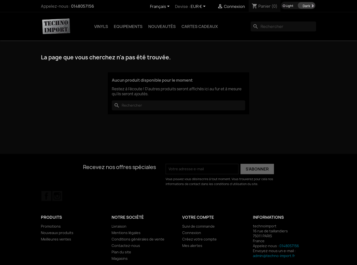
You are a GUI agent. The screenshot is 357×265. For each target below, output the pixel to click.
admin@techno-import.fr (274, 255)
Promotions (51, 226)
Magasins (120, 258)
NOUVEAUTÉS (162, 26)
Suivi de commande (198, 226)
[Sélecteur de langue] (160, 7)
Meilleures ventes (56, 239)
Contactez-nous (126, 245)
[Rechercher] (283, 26)
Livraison (119, 226)
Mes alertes (192, 245)
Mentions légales (126, 232)
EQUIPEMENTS (128, 26)
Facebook (46, 196)
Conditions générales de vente (138, 239)
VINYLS (101, 26)
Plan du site (121, 252)
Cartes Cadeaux (199, 26)
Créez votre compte (199, 239)
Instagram (57, 196)
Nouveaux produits (57, 232)
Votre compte (198, 217)
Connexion (191, 232)
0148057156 (82, 6)
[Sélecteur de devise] (199, 7)
